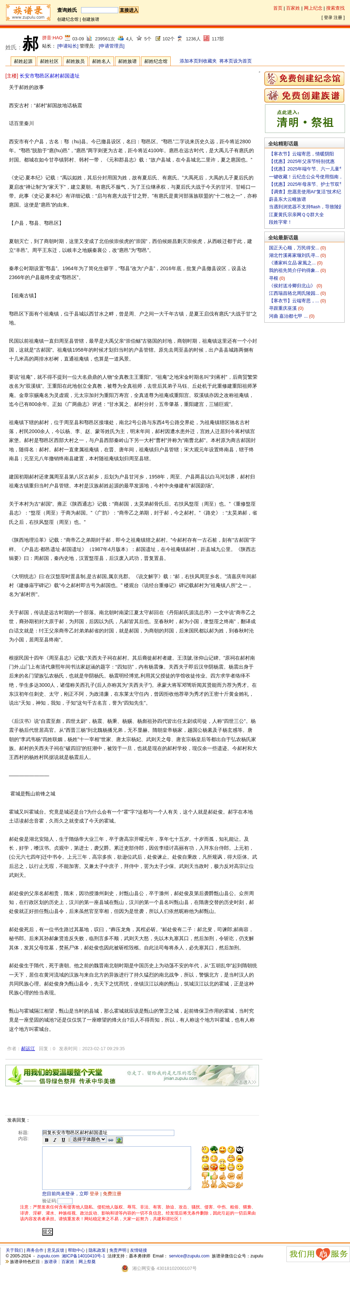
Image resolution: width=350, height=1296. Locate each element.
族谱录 (50, 1270)
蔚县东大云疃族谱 (287, 199)
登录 (328, 17)
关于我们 (14, 1258)
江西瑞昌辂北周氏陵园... (294, 293)
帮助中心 (76, 1258)
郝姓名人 (101, 61)
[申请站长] (68, 46)
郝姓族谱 (127, 61)
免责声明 (117, 1258)
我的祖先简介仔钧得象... (294, 270)
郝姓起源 (23, 61)
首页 (277, 8)
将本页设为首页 (235, 61)
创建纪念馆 (68, 19)
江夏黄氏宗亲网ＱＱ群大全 (296, 214)
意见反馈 (55, 1258)
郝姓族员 (75, 61)
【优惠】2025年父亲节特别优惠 (302, 161)
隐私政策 (97, 1258)
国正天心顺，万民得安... (294, 247)
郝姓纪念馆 (156, 61)
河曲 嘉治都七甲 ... (289, 316)
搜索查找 (335, 8)
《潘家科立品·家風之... (293, 262)
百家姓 (293, 8)
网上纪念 (313, 8)
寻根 (274, 278)
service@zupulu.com (189, 1264)
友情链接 (138, 1258)
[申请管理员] (111, 46)
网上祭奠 (87, 1270)
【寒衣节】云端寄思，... (294, 300)
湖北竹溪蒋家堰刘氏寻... (294, 255)
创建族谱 (90, 19)
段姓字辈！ (280, 222)
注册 (338, 17)
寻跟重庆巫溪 (283, 308)
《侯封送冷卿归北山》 (293, 285)
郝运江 (28, 1048)
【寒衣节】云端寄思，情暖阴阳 (301, 154)
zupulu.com (48, 1264)
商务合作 (35, 1258)
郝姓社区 (49, 61)
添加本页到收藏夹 (198, 61)
